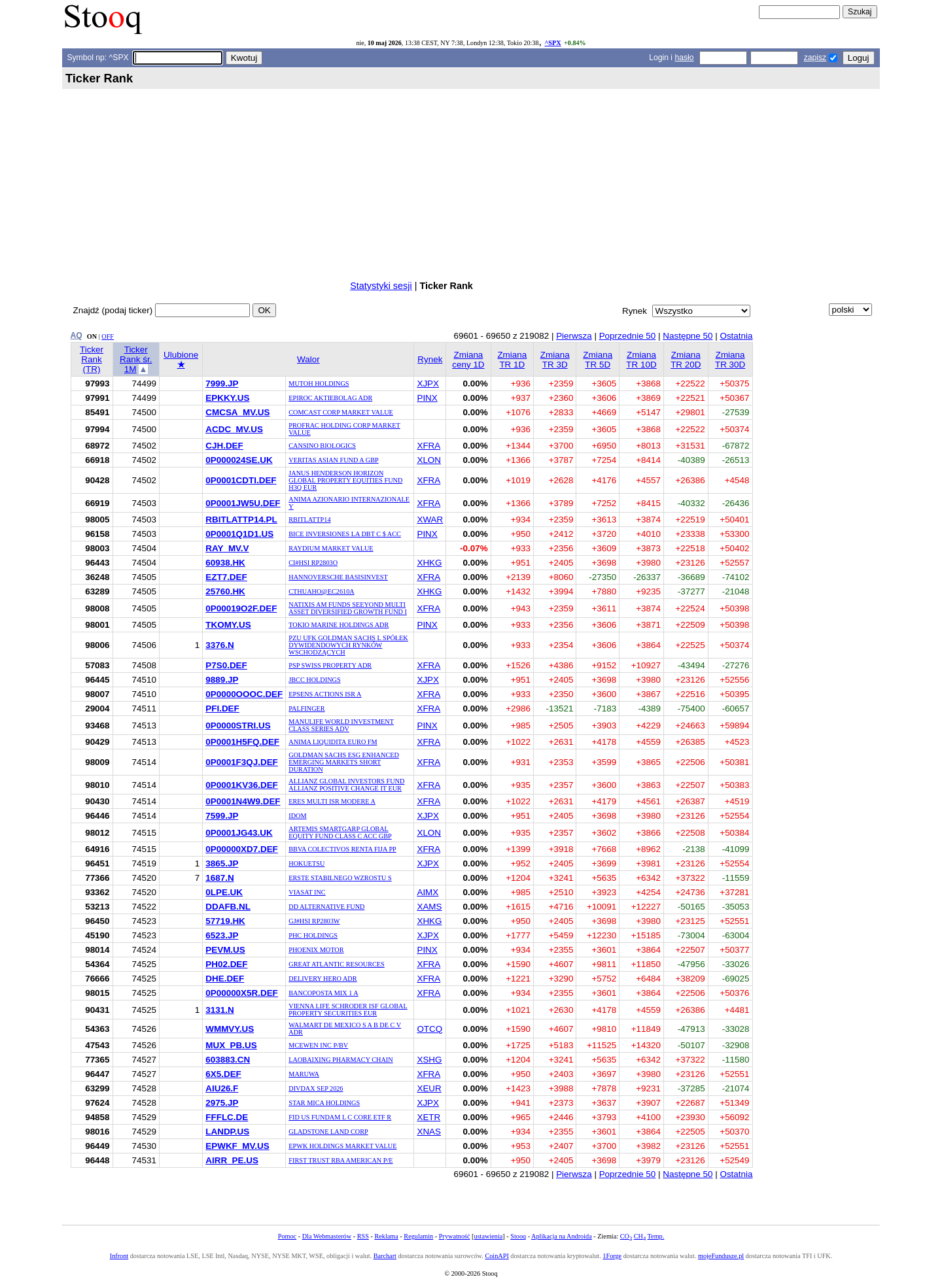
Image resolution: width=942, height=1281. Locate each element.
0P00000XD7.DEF (241, 849)
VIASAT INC (306, 892)
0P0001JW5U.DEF (242, 503)
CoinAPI (496, 1255)
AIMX (427, 892)
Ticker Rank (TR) (91, 359)
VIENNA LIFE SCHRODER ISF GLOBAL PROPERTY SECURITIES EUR (347, 1009)
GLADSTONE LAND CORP (328, 1131)
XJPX (428, 383)
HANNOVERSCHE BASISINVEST (338, 577)
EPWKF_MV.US (237, 1146)
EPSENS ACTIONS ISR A (324, 694)
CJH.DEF (224, 446)
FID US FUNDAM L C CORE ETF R (339, 1117)
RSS (363, 1236)
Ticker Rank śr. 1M (136, 359)
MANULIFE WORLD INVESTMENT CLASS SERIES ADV (341, 725)
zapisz (815, 57)
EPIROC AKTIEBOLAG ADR (330, 397)
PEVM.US (225, 950)
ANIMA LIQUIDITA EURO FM (332, 741)
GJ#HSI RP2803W (314, 921)
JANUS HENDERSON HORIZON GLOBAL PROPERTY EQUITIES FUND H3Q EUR (345, 480)
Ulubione (181, 359)
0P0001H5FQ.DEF (242, 742)
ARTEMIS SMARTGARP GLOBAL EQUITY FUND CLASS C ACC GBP (339, 832)
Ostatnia (736, 336)
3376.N (219, 645)
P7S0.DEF (226, 665)
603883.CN (227, 1060)
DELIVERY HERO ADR (322, 978)
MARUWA (303, 1074)
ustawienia (488, 1236)
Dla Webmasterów (326, 1236)
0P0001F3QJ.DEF (241, 762)
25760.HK (225, 591)
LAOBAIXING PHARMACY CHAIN (340, 1059)
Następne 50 (687, 336)
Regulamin (418, 1236)
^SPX (552, 42)
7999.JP (221, 383)
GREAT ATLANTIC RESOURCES (336, 964)
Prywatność (454, 1236)
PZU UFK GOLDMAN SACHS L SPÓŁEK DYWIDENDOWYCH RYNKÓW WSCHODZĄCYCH (348, 645)
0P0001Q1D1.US (239, 534)
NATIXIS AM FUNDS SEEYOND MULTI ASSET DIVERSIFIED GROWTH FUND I (347, 608)
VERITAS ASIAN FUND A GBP (333, 460)
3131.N (219, 1010)
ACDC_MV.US (234, 429)
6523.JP (221, 935)
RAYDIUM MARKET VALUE (330, 548)
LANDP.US (227, 1131)
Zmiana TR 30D (730, 359)
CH (640, 1236)
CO (626, 1236)
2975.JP (221, 1103)
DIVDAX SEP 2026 (315, 1088)
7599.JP (221, 816)
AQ (76, 335)
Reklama (386, 1236)
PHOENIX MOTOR (315, 949)
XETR (428, 1117)
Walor (308, 359)
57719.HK (225, 921)
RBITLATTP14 (309, 519)
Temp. (656, 1236)
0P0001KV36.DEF (241, 785)
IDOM (297, 815)
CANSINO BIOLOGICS (322, 445)
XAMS (429, 907)
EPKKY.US (227, 398)
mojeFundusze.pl (721, 1255)
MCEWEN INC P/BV (318, 1045)
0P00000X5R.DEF (241, 993)
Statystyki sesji (380, 286)
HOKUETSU (306, 863)
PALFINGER (306, 708)
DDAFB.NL (228, 907)
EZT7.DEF (226, 577)
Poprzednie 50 (627, 336)
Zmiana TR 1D (512, 359)
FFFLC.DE (226, 1117)
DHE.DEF (224, 978)
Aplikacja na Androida (561, 1236)
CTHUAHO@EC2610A (321, 591)
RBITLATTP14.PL (241, 519)
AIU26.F (221, 1088)
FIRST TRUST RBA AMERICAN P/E (340, 1160)
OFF (107, 336)
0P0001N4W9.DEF (242, 801)
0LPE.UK (224, 892)
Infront (119, 1255)
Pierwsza (574, 336)
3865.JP (221, 863)
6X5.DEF (223, 1074)
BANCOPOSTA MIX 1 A (323, 993)
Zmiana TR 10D (641, 359)
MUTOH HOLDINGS (318, 383)
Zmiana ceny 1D (468, 359)
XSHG (429, 1060)
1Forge (611, 1255)
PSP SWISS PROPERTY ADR (330, 665)
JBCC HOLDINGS (314, 679)
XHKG (429, 563)
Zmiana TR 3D (555, 359)
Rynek (429, 359)
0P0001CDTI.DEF (240, 480)
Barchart (385, 1255)
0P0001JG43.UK (238, 833)
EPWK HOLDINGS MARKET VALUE (342, 1146)
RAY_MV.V (227, 548)
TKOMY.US (228, 625)
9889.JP (221, 680)
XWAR (430, 519)
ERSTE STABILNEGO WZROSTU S (339, 877)
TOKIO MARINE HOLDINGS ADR (338, 624)
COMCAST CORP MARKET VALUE (340, 412)
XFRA (428, 446)
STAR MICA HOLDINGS (324, 1102)
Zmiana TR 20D (686, 359)
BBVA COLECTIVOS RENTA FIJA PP (342, 849)
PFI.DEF (222, 708)
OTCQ (429, 1029)
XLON (429, 460)
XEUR (429, 1088)
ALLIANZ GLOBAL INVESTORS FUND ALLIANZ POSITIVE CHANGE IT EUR (346, 784)
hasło (683, 57)
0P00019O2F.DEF (241, 608)
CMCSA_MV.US (237, 412)
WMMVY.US (229, 1029)
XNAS (429, 1131)
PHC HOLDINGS (313, 935)
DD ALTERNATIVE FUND (326, 906)
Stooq (518, 1236)
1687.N (219, 878)
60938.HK (225, 563)
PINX (427, 398)
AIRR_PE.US (231, 1160)
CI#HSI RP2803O (313, 562)
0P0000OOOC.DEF (244, 694)
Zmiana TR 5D (597, 359)
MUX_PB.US (230, 1045)
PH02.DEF (226, 964)
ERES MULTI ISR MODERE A (331, 801)
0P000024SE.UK (238, 460)
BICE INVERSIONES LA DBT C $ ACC (344, 534)
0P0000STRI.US (237, 725)
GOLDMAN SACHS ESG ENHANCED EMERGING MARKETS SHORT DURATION (343, 762)
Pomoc (287, 1236)
